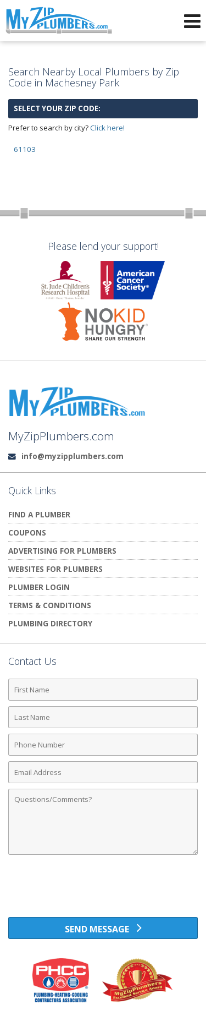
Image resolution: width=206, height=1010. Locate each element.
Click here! (107, 128)
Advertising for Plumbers (62, 550)
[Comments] (103, 822)
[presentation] (103, 890)
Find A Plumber (39, 514)
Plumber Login (39, 587)
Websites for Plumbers (55, 569)
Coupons (27, 532)
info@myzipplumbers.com (72, 456)
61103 (25, 149)
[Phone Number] (103, 745)
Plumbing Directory (50, 623)
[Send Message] (103, 928)
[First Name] (103, 690)
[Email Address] (103, 772)
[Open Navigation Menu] (192, 21)
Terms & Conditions (49, 605)
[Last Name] (103, 717)
